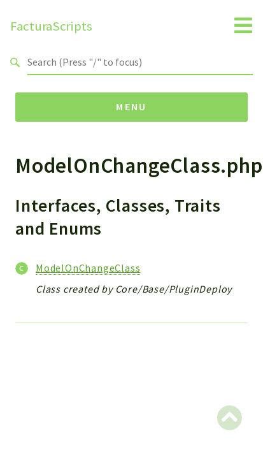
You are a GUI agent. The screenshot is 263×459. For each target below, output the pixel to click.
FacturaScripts (51, 26)
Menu (131, 106)
